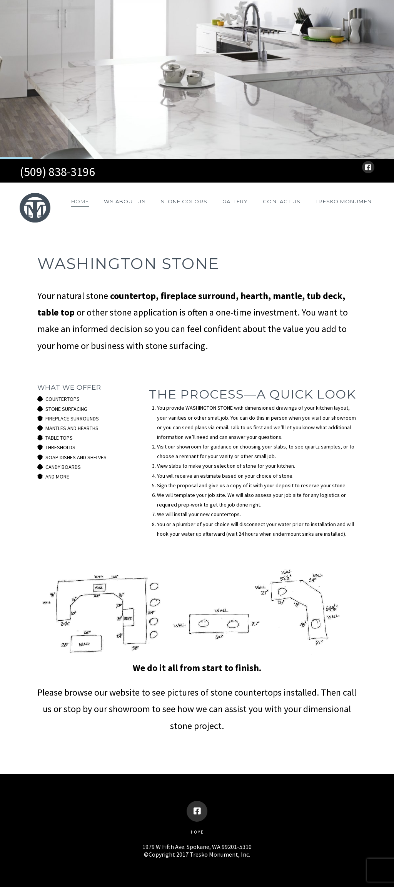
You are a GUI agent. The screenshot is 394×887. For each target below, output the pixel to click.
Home (197, 832)
